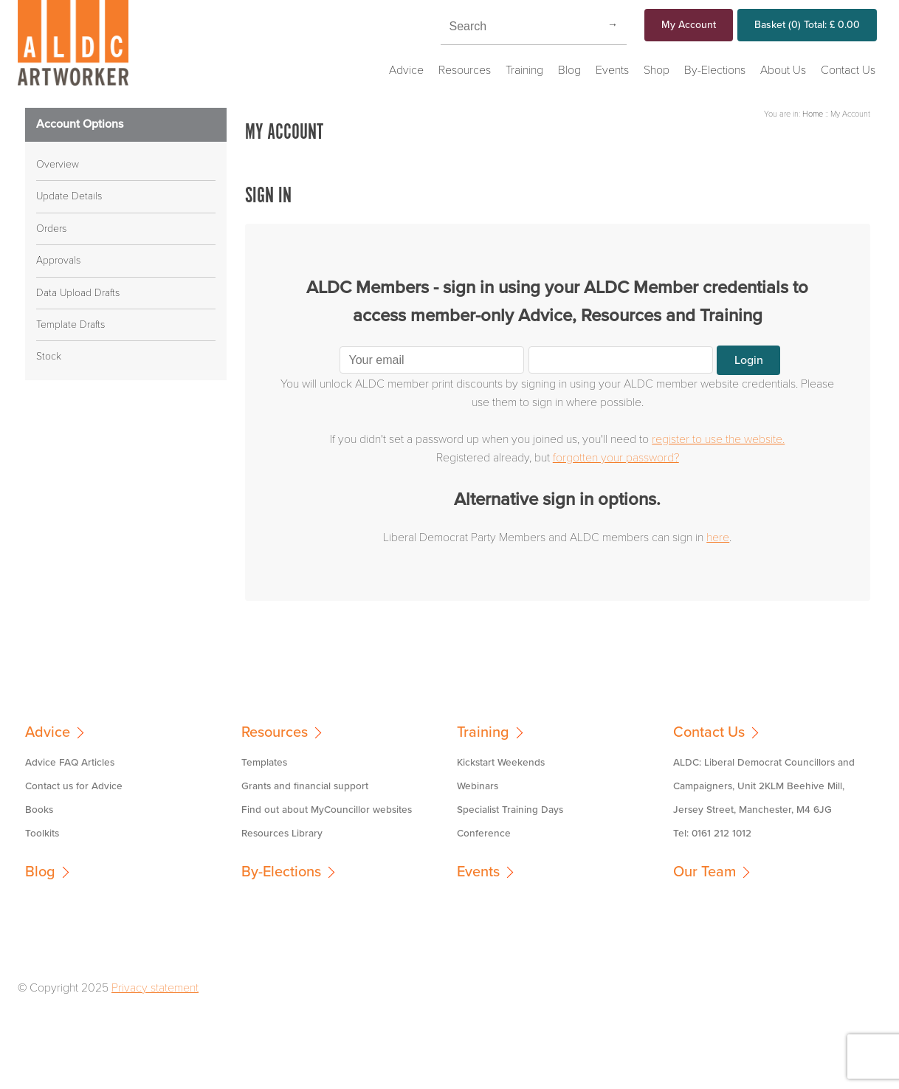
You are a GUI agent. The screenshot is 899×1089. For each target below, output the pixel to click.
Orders (51, 228)
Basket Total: (807, 24)
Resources (464, 70)
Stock (48, 356)
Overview (57, 164)
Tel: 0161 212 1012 (712, 833)
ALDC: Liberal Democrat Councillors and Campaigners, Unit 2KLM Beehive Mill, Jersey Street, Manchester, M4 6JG (764, 786)
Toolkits (42, 833)
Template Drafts (70, 324)
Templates (264, 763)
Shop (656, 70)
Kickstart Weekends (501, 763)
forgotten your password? (616, 457)
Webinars (477, 786)
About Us (783, 70)
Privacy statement (155, 987)
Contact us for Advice (74, 786)
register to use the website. (718, 439)
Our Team (704, 872)
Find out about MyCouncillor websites (326, 810)
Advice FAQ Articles (69, 763)
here (717, 537)
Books (39, 810)
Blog (569, 70)
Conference (484, 833)
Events (612, 70)
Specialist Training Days (510, 810)
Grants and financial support (304, 786)
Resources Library (282, 833)
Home (812, 114)
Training (524, 70)
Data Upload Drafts (78, 292)
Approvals (58, 260)
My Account (688, 24)
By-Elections (714, 70)
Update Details (69, 196)
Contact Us (848, 70)
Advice (406, 70)
